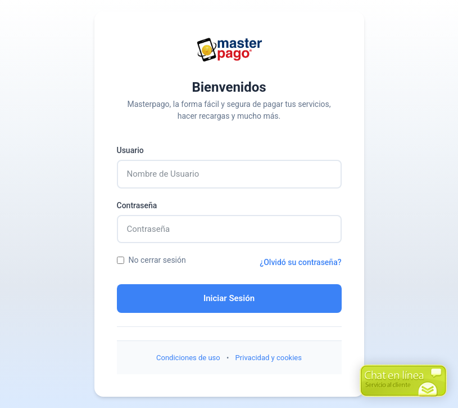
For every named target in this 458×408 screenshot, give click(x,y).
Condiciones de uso (188, 357)
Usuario (130, 150)
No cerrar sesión (151, 259)
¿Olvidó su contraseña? (300, 262)
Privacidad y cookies (268, 357)
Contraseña (137, 205)
